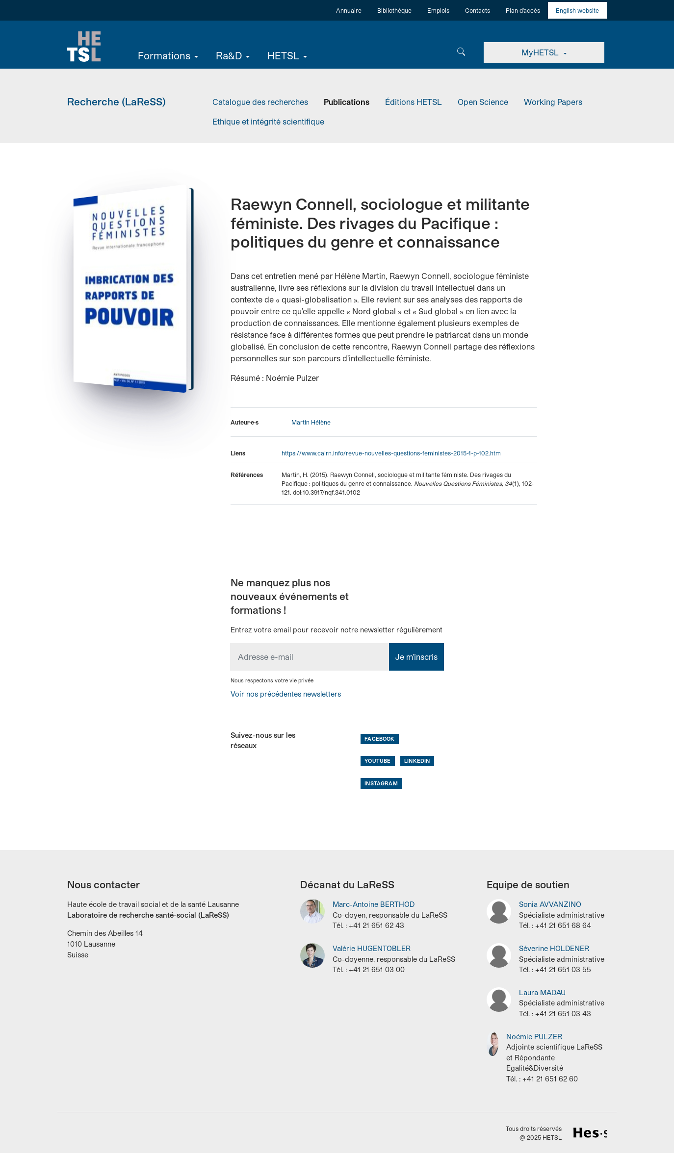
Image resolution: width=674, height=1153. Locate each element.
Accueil (84, 46)
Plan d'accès (523, 10)
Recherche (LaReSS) (116, 101)
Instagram (380, 782)
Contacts (477, 10)
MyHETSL (541, 52)
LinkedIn (417, 760)
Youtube (377, 760)
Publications (346, 101)
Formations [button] (165, 55)
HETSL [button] (284, 55)
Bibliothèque (394, 10)
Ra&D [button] (230, 55)
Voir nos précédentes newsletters (286, 694)
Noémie (534, 1036)
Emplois (438, 10)
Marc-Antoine (374, 904)
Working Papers (553, 101)
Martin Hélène (311, 422)
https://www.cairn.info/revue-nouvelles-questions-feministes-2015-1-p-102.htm (391, 452)
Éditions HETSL (413, 101)
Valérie (372, 948)
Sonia (550, 904)
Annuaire (349, 10)
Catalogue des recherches (260, 101)
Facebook (379, 738)
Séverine (554, 948)
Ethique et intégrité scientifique (268, 121)
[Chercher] (461, 50)
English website (577, 10)
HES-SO (590, 1132)
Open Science (483, 101)
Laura (542, 992)
